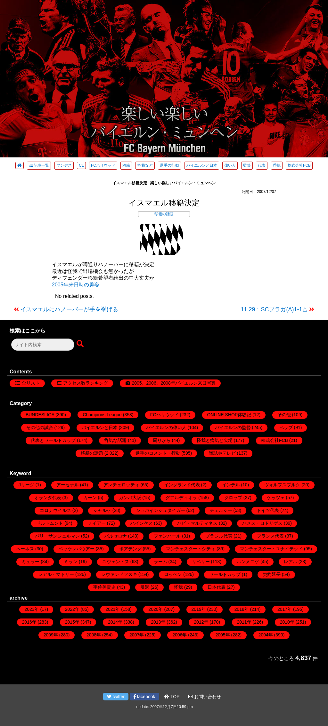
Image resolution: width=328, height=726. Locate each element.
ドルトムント (49, 523)
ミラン (71, 561)
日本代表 (217, 587)
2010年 (287, 622)
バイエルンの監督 (233, 427)
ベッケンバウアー (76, 548)
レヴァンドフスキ (119, 574)
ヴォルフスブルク (282, 484)
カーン (90, 497)
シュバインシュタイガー (160, 510)
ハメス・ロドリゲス (262, 523)
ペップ (286, 427)
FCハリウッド (103, 165)
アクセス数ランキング (85, 383)
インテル (231, 484)
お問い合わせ (204, 696)
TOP (171, 696)
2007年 (136, 634)
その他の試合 (39, 427)
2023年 (31, 609)
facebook (144, 696)
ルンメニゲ (248, 561)
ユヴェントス (115, 561)
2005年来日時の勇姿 (75, 284)
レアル (290, 561)
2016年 (29, 622)
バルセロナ (115, 536)
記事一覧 (39, 165)
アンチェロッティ (121, 484)
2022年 (72, 609)
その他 (284, 414)
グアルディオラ (181, 497)
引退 (144, 587)
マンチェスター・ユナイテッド (271, 548)
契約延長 (272, 574)
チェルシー (221, 510)
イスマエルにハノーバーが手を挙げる (69, 309)
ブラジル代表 (218, 536)
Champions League (102, 414)
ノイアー (97, 523)
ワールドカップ (225, 574)
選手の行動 (169, 165)
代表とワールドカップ (53, 440)
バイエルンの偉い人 (166, 427)
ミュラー (30, 561)
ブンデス (64, 165)
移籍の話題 (164, 214)
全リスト (31, 383)
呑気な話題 (115, 440)
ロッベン (173, 574)
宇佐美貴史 (104, 587)
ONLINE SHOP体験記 (229, 414)
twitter (116, 696)
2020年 (155, 609)
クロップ (233, 497)
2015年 (72, 622)
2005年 (222, 634)
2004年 (265, 634)
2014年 (115, 622)
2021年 (112, 609)
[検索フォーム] (42, 345)
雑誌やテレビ (222, 453)
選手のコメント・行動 (157, 453)
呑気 (277, 165)
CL (81, 165)
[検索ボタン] (81, 344)
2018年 (241, 609)
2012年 (201, 622)
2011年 (244, 622)
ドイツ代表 (268, 510)
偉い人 (230, 165)
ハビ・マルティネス (197, 523)
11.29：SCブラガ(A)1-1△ (274, 309)
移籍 (126, 165)
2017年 (284, 609)
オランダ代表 (47, 497)
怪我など (145, 165)
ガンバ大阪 (130, 497)
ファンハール (167, 536)
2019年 (199, 609)
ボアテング (130, 548)
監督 (247, 165)
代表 (262, 165)
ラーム (160, 561)
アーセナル (67, 484)
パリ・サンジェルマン (57, 536)
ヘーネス (25, 548)
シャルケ (102, 510)
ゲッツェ (276, 497)
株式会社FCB (299, 165)
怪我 (178, 587)
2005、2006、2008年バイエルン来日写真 (173, 383)
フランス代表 (270, 536)
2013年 (158, 622)
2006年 (179, 634)
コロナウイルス (55, 510)
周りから (162, 440)
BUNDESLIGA (40, 414)
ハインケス (141, 523)
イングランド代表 (182, 484)
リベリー (201, 561)
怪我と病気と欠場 (215, 440)
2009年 (51, 634)
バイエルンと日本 (201, 165)
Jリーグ (26, 484)
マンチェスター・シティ (190, 548)
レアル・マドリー (56, 574)
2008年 (93, 634)
